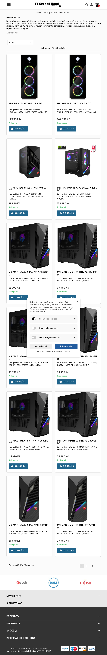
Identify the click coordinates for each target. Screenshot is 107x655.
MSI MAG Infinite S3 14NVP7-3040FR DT (77, 273)
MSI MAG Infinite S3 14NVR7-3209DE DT (28, 273)
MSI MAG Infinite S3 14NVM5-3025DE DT (28, 526)
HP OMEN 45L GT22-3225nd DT (25, 103)
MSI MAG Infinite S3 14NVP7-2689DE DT (28, 442)
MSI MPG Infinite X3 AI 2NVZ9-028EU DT (77, 189)
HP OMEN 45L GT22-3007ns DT (74, 103)
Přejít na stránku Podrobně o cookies (53, 351)
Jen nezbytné (41, 346)
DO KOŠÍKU (18, 129)
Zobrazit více (12, 33)
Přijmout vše (66, 346)
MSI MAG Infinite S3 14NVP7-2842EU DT (77, 357)
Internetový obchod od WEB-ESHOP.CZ (34, 651)
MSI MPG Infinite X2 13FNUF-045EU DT (27, 189)
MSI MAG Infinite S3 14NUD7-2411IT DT (76, 526)
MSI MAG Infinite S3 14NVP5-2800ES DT (76, 442)
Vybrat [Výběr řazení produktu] (20, 42)
